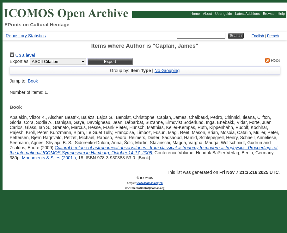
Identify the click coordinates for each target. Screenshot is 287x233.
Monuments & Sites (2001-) (49, 157)
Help (281, 13)
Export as (19, 61)
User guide (223, 13)
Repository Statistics (26, 35)
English (258, 36)
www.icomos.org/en (150, 183)
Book (33, 80)
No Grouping (167, 70)
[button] (110, 61)
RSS (271, 60)
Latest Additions (247, 13)
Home (195, 13)
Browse (269, 13)
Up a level (22, 55)
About (207, 13)
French (273, 36)
